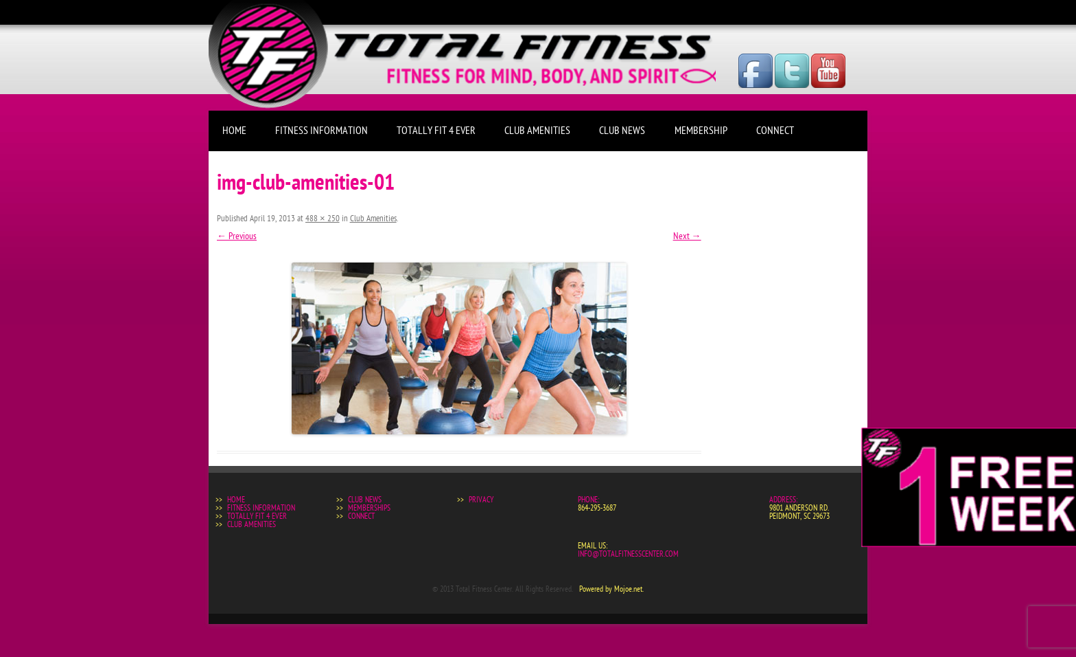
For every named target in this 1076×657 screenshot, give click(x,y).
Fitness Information (321, 130)
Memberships (369, 508)
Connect (775, 130)
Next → (687, 236)
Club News (622, 130)
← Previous (237, 236)
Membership (701, 130)
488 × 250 (322, 218)
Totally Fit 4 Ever (436, 130)
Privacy (481, 499)
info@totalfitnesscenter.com (628, 554)
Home (234, 130)
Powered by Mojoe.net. (611, 589)
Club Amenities (537, 130)
